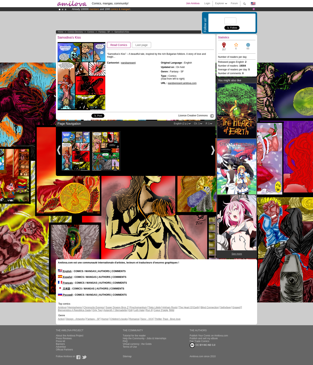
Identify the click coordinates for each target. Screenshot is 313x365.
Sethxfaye (225, 307)
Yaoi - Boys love (171, 319)
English (65, 271)
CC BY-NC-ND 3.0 (202, 345)
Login (207, 3)
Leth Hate (139, 310)
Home (60, 32)
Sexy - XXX (147, 319)
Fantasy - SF (104, 32)
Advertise (61, 346)
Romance (134, 319)
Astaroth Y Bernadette (115, 310)
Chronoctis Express (93, 307)
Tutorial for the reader (134, 335)
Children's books (119, 319)
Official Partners (64, 349)
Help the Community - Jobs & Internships (144, 338)
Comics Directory (75, 32)
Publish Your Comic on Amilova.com (209, 335)
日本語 (64, 288)
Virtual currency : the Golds (137, 344)
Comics (90, 32)
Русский (65, 294)
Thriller (158, 319)
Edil (131, 310)
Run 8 (149, 310)
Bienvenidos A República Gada (74, 310)
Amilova (62, 307)
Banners (60, 344)
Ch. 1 (197, 123)
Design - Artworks (75, 319)
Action (61, 319)
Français (65, 282)
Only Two (97, 310)
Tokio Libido (154, 307)
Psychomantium (138, 307)
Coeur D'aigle (161, 310)
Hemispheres (75, 307)
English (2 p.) (181, 123)
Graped (236, 307)
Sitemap (127, 356)
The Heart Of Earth (189, 307)
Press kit (60, 341)
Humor (105, 319)
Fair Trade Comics (199, 341)
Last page (141, 45)
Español (65, 277)
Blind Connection (210, 307)
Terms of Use (130, 346)
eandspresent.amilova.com (182, 83)
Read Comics (118, 45)
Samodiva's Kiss (121, 32)
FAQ (125, 341)
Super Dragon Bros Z (117, 307)
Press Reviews (64, 338)
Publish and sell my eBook (204, 338)
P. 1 (208, 123)
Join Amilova (192, 3)
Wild (171, 310)
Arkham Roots (169, 307)
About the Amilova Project (69, 335)
